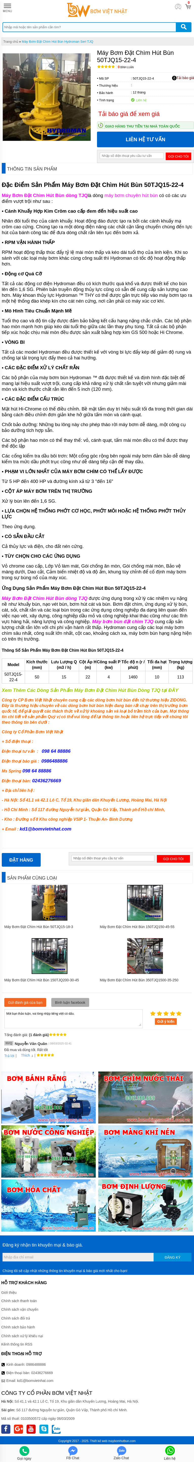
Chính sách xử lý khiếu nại (22, 1336)
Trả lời (9, 1056)
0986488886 (36, 1364)
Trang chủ (10, 41)
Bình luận (126, 67)
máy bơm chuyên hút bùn (131, 195)
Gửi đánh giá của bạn (25, 1003)
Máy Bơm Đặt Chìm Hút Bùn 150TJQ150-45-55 (137, 927)
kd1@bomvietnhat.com (45, 829)
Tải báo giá (183, 78)
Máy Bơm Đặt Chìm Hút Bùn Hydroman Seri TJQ (57, 41)
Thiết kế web (98, 1441)
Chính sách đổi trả (15, 1318)
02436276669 (42, 1373)
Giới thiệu (9, 1292)
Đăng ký (173, 1257)
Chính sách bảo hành (18, 1327)
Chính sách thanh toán (19, 1301)
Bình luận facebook (70, 1003)
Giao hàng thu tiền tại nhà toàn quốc (142, 126)
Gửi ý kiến (166, 1021)
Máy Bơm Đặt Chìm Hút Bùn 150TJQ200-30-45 (41, 980)
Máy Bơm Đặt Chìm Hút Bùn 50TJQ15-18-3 (38, 927)
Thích (23, 1055)
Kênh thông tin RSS (16, 1344)
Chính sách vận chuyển (19, 1309)
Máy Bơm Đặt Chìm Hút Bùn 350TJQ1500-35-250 (139, 980)
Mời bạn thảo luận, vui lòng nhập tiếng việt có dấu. (73, 1018)
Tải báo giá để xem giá (129, 113)
